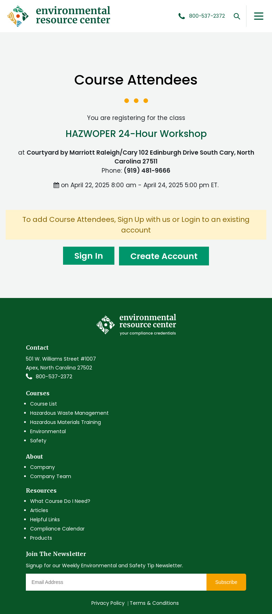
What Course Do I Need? (60, 501)
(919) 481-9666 (147, 170)
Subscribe (226, 582)
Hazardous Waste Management (69, 413)
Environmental (48, 431)
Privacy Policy (108, 603)
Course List (43, 403)
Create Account (165, 256)
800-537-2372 (54, 376)
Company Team (50, 476)
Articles (39, 510)
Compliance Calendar (57, 528)
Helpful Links (45, 519)
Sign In (87, 256)
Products (41, 537)
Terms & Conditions (154, 603)
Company (42, 467)
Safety (38, 440)
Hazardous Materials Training (65, 422)
